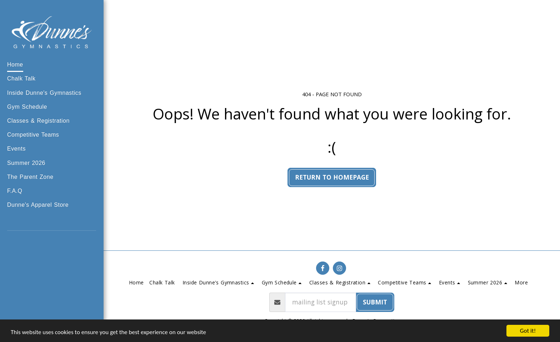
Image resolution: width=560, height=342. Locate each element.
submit (375, 302)
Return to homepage (332, 177)
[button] (48, 93)
